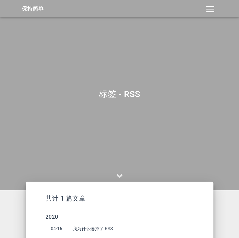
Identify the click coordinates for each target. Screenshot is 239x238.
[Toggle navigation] (210, 8)
